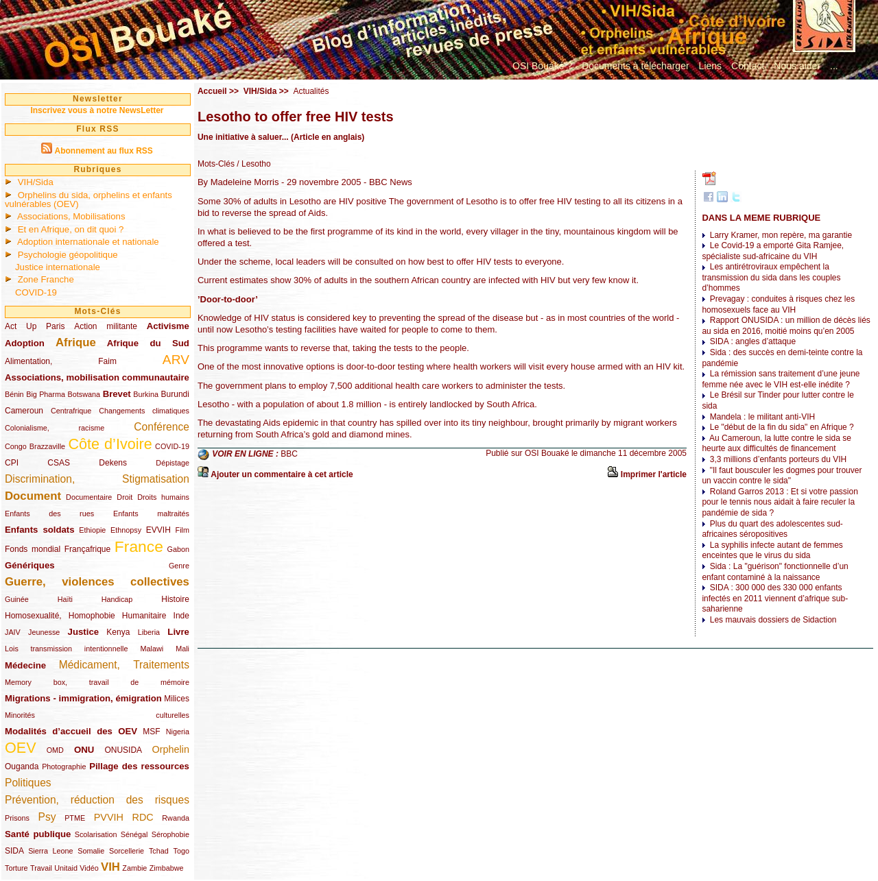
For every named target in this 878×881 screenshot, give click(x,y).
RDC (143, 817)
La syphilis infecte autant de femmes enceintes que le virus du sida (772, 550)
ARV (176, 359)
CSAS (58, 463)
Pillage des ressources (139, 766)
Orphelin (170, 749)
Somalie (91, 851)
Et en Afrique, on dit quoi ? (71, 229)
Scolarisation (96, 834)
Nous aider (797, 65)
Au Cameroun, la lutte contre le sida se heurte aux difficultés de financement (776, 443)
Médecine (25, 665)
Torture (16, 868)
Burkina (145, 394)
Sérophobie (170, 834)
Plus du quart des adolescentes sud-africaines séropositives (772, 529)
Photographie (64, 766)
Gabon (178, 549)
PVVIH (108, 817)
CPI (12, 463)
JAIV (13, 632)
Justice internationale (57, 267)
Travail (41, 868)
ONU (84, 750)
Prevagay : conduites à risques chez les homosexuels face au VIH (778, 304)
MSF (151, 731)
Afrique (76, 342)
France (139, 546)
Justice (83, 632)
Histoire (175, 599)
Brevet (117, 394)
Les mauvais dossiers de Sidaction (773, 620)
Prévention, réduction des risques (97, 800)
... (834, 65)
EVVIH (158, 530)
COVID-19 (36, 292)
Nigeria (177, 731)
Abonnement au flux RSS (103, 151)
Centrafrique (71, 411)
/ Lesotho (253, 164)
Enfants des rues (49, 513)
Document (33, 496)
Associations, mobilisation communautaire (97, 377)
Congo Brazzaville (35, 446)
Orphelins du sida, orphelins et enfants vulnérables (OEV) (88, 199)
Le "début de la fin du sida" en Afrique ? (782, 427)
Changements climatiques (144, 411)
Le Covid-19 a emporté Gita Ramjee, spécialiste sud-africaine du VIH (773, 251)
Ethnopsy (125, 530)
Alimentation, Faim (61, 361)
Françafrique (87, 549)
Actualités (311, 91)
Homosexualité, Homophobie (60, 615)
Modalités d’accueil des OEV (71, 731)
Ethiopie (92, 530)
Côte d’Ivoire (110, 443)
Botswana (84, 394)
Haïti (65, 599)
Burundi (175, 394)
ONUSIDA (122, 750)
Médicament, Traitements (124, 665)
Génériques (30, 565)
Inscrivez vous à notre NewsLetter (96, 110)
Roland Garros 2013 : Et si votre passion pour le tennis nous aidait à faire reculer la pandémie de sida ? (779, 502)
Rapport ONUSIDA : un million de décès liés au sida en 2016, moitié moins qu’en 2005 (786, 325)
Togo (181, 851)
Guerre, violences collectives (97, 581)
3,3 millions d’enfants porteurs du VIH (778, 459)
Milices (176, 698)
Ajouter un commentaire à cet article (282, 474)
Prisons (17, 818)
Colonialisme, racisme (54, 428)
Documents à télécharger (635, 65)
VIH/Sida (36, 182)
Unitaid (66, 868)
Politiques (28, 782)
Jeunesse (44, 632)
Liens (710, 65)
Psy (47, 817)
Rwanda (175, 818)
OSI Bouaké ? (542, 65)
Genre (179, 566)
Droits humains (163, 497)
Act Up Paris (34, 326)
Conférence (161, 427)
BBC (289, 454)
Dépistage (172, 463)
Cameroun (24, 410)
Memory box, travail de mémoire (97, 682)
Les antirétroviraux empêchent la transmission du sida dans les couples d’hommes (771, 277)
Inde (181, 615)
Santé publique (38, 834)
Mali (182, 648)
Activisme (168, 326)
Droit (124, 497)
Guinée (17, 599)
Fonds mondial (32, 549)
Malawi (151, 648)
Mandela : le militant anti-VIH (762, 417)
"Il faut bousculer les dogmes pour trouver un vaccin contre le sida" (782, 476)
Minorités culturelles (97, 715)
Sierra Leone (50, 851)
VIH (110, 866)
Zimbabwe (167, 868)
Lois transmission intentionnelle (66, 648)
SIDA (14, 851)
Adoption (25, 343)
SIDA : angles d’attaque (753, 341)
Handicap (117, 599)
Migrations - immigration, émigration (83, 698)
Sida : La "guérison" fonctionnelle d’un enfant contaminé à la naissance (775, 572)
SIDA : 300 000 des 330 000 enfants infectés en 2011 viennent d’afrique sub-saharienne (775, 598)
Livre (178, 632)
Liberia (149, 632)
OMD (55, 750)
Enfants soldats (40, 529)
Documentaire (89, 497)
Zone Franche (46, 279)
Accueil (212, 91)
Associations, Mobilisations (71, 216)
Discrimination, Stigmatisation (97, 479)
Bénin (14, 394)
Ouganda (21, 766)
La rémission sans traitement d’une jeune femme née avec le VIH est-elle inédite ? (780, 379)
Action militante (105, 326)
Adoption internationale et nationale (88, 242)
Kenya (118, 632)
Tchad (159, 851)
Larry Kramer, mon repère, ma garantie (781, 235)
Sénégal (134, 834)
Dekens (113, 463)
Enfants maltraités (151, 513)
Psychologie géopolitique (68, 255)
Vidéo (89, 868)
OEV (20, 747)
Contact (747, 65)
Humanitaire (144, 615)
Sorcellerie (126, 851)
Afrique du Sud (148, 343)
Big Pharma (45, 394)
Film (182, 530)
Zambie (134, 868)
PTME (74, 818)
